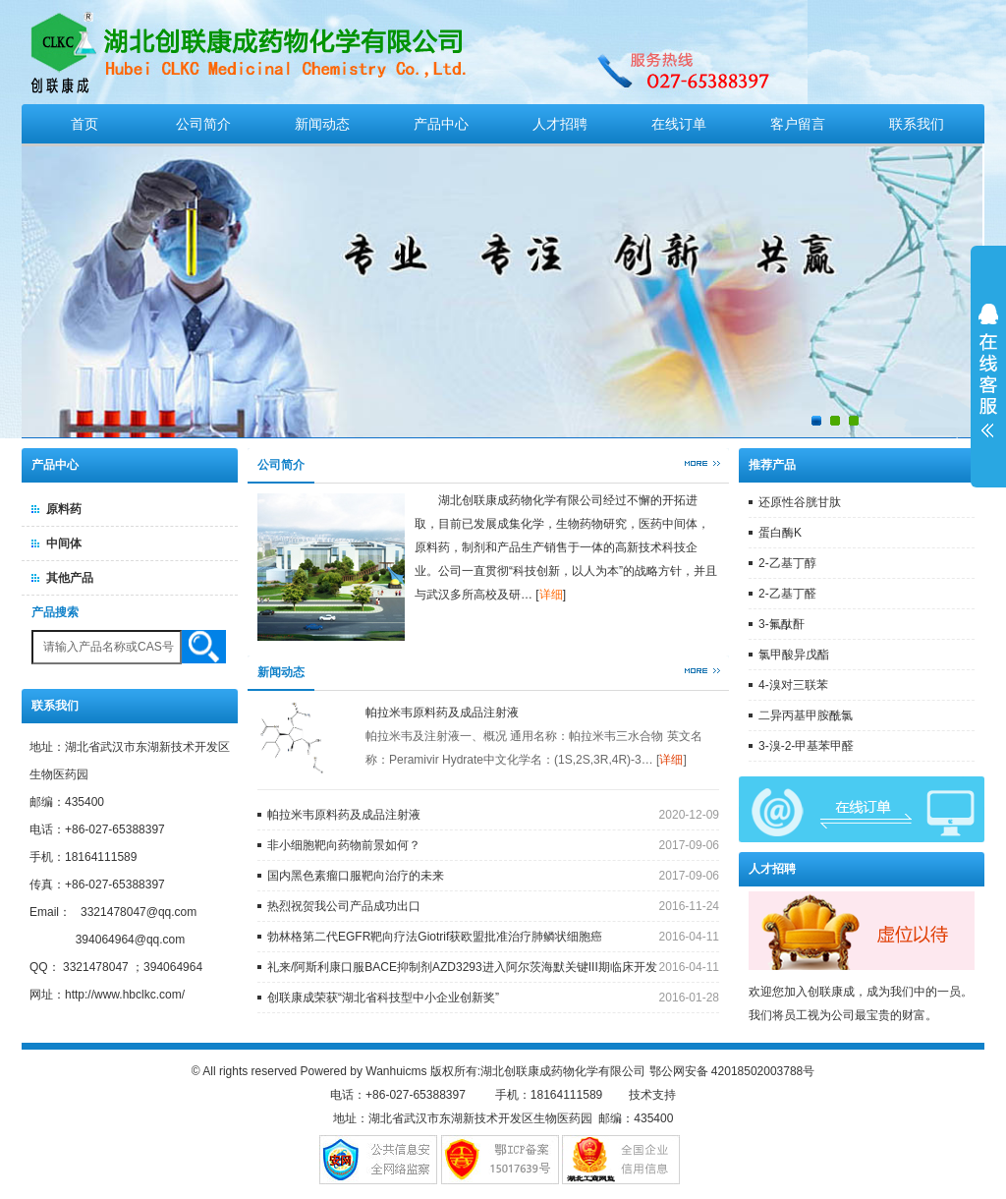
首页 (84, 124)
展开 (988, 370)
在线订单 (678, 124)
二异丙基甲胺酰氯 (805, 715)
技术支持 (652, 1095)
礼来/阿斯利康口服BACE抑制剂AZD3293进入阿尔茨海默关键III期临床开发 (462, 967)
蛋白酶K (780, 533)
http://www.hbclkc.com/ (125, 994)
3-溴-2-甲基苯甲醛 (806, 746)
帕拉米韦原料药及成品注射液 (442, 712)
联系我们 (916, 124)
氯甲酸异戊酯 (793, 654)
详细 (551, 594)
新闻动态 (322, 124)
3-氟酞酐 (781, 624)
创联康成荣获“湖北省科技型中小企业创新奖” (383, 997)
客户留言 (797, 124)
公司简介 (203, 124)
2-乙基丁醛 (787, 593)
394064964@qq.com (131, 939)
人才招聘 (559, 124)
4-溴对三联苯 (793, 685)
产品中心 (441, 124)
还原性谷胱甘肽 (799, 502)
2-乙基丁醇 (787, 563)
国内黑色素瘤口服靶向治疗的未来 (355, 876)
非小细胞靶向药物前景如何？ (343, 845)
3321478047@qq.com (138, 912)
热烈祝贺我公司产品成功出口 (343, 906)
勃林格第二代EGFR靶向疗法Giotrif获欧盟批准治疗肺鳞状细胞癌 (434, 936)
